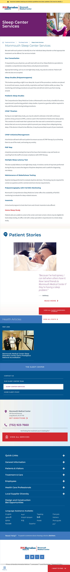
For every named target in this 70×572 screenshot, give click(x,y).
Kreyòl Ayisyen (26, 517)
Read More (50, 301)
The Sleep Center (23, 42)
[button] (59, 568)
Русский (8, 524)
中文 (22, 520)
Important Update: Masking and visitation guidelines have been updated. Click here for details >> (36, 1)
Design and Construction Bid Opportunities (18, 501)
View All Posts (49, 319)
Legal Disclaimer (45, 564)
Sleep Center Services (15, 386)
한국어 (7, 520)
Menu (4, 568)
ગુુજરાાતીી (8, 517)
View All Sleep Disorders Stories (54, 311)
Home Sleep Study (12, 210)
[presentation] (54, 289)
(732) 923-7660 (19, 424)
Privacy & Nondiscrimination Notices (18, 564)
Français (56, 514)
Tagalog (40, 514)
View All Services (17, 437)
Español (32, 524)
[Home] (17, 8)
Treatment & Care (10, 42)
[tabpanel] (35, 256)
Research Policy (57, 564)
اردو (54, 524)
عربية (23, 514)
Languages (34, 564)
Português (57, 520)
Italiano (56, 517)
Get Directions (17, 418)
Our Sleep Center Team (14, 381)
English (8, 514)
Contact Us (9, 376)
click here (52, 536)
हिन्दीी (38, 517)
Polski (39, 520)
